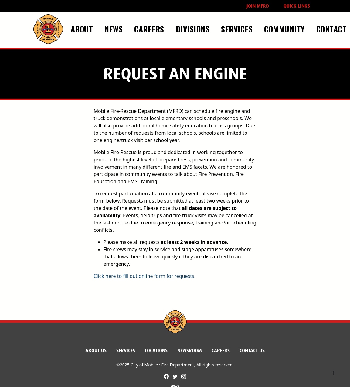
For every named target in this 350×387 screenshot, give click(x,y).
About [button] (83, 29)
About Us (96, 350)
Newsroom (189, 350)
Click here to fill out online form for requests (144, 276)
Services (125, 350)
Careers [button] (150, 29)
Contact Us (252, 350)
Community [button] (285, 29)
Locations (156, 350)
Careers (221, 350)
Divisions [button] (194, 29)
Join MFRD (257, 6)
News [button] (114, 29)
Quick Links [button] (297, 6)
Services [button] (238, 29)
